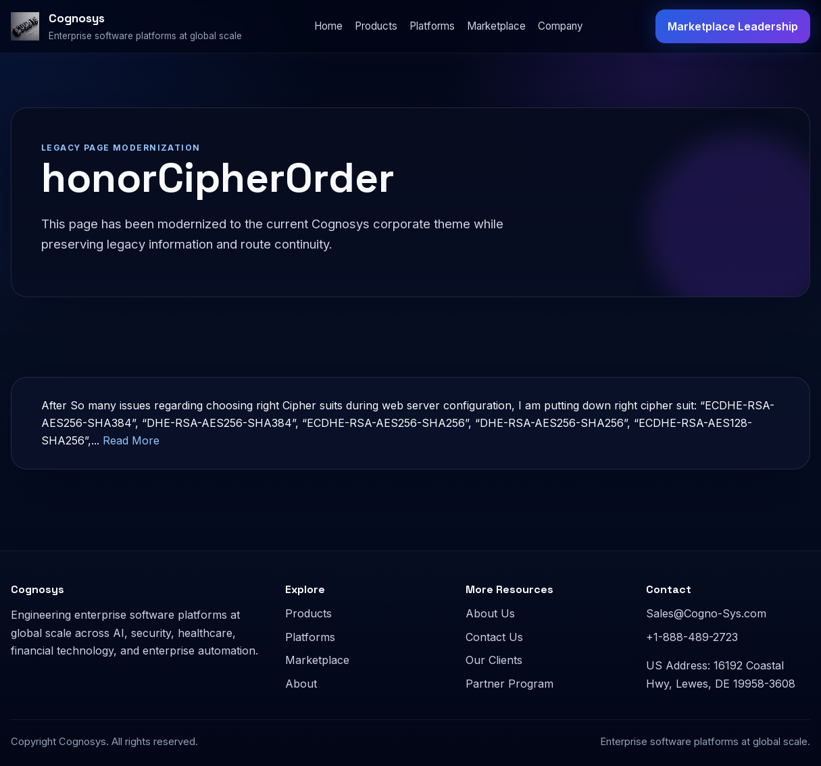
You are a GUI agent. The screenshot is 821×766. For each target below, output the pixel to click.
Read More (131, 440)
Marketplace (496, 26)
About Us (490, 613)
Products (376, 26)
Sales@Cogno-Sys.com (706, 613)
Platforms (432, 26)
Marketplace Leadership (733, 26)
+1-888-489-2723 (692, 637)
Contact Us (494, 637)
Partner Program (509, 683)
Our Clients (494, 660)
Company (560, 26)
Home (328, 26)
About (301, 683)
